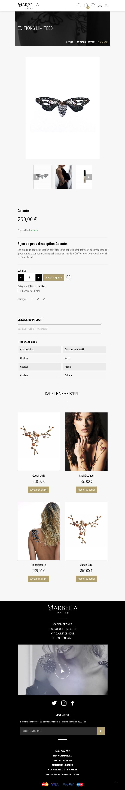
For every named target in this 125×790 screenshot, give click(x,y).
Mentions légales (62, 765)
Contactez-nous (62, 760)
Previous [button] (36, 177)
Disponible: (23, 230)
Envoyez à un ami (31, 291)
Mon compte (62, 751)
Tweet (38, 299)
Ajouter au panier (53, 277)
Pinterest (44, 299)
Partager (32, 299)
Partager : (22, 299)
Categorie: (23, 286)
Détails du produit (30, 319)
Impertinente (39, 565)
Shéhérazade (86, 475)
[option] (63, 108)
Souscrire (101, 731)
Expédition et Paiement (33, 328)
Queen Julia (38, 475)
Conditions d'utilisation (62, 769)
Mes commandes (62, 755)
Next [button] (89, 177)
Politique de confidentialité (62, 774)
